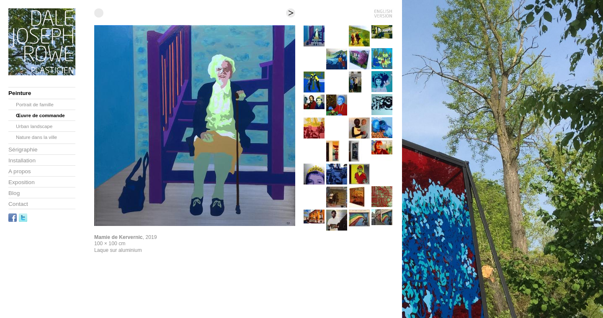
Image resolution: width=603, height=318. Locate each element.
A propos (19, 171)
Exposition (21, 182)
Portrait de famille (35, 104)
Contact (18, 204)
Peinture (19, 93)
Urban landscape (34, 126)
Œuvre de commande (40, 115)
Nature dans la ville (36, 137)
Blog (14, 193)
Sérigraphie (23, 149)
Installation (22, 160)
